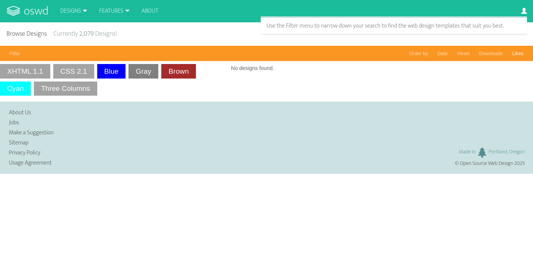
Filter (15, 53)
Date (443, 53)
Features (111, 11)
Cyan (15, 88)
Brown (178, 71)
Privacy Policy (24, 153)
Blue (111, 71)
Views (463, 53)
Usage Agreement (30, 163)
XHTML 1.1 (25, 71)
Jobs (14, 123)
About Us (20, 113)
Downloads (491, 53)
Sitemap (19, 143)
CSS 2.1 (73, 71)
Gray (144, 71)
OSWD (36, 11)
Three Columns (65, 88)
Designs (70, 11)
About (150, 11)
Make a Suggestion (31, 133)
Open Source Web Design (486, 163)
